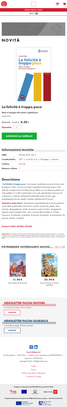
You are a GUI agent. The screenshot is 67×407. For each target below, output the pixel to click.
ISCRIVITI (12, 312)
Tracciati (22, 163)
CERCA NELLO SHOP (33, 10)
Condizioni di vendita (33, 376)
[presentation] (57, 246)
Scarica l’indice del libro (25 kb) (17, 226)
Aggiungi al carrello (19, 136)
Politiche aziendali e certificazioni (33, 373)
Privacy (33, 369)
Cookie (33, 366)
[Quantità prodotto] (17, 127)
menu (33, 13)
